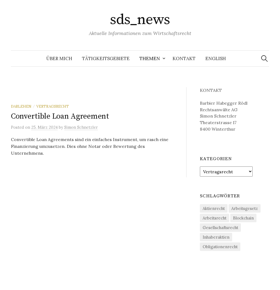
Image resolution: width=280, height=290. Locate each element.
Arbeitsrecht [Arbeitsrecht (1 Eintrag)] (214, 218)
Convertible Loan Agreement (60, 116)
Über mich (59, 58)
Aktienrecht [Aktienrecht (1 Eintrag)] (214, 208)
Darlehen (21, 106)
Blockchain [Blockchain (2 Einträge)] (243, 218)
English (215, 58)
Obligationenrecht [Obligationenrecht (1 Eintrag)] (220, 246)
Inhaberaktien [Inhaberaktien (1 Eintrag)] (216, 237)
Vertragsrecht (52, 106)
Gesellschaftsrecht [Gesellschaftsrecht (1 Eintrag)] (220, 227)
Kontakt (184, 58)
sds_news (140, 19)
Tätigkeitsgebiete (106, 58)
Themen (149, 58)
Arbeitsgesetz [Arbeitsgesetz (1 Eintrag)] (244, 208)
